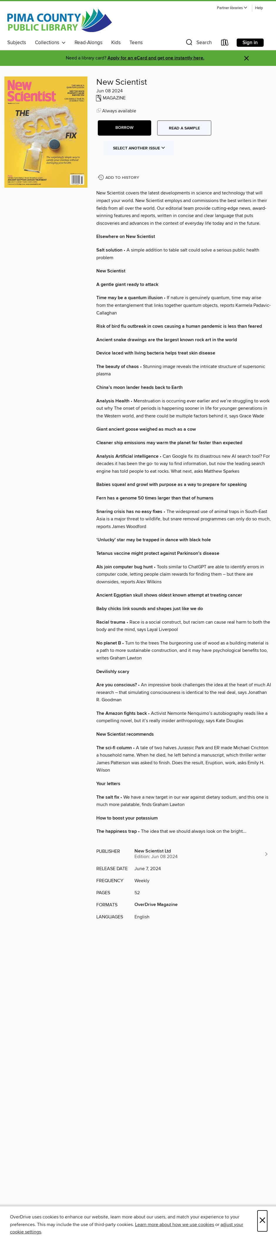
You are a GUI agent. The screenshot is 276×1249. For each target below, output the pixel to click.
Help (259, 8)
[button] (232, 8)
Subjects (16, 42)
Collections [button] (50, 42)
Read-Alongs (88, 42)
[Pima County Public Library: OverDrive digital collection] (59, 20)
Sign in (250, 42)
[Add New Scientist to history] (119, 177)
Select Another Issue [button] (139, 148)
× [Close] (262, 1220)
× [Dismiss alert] (246, 58)
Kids (116, 42)
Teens (136, 42)
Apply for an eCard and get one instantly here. (155, 58)
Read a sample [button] (184, 128)
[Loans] (225, 43)
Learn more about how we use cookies (174, 1225)
